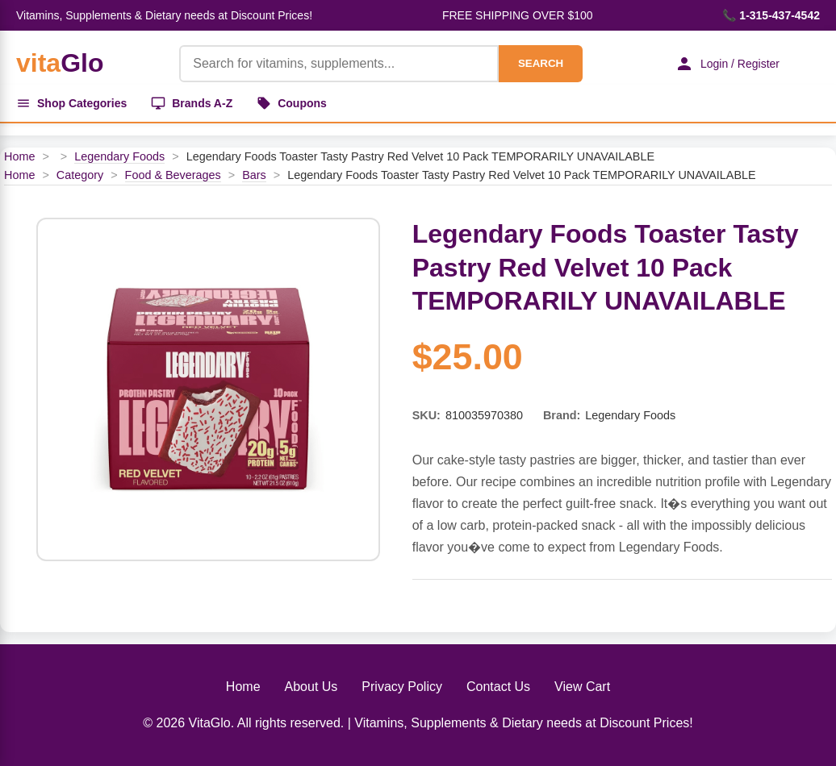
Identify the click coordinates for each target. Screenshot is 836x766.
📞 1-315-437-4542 (771, 15)
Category (79, 175)
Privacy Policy (402, 686)
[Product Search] (339, 63)
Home (19, 156)
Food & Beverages (173, 175)
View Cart (582, 686)
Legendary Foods (119, 156)
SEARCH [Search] (540, 63)
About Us (311, 686)
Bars (254, 175)
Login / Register (727, 63)
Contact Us (498, 686)
